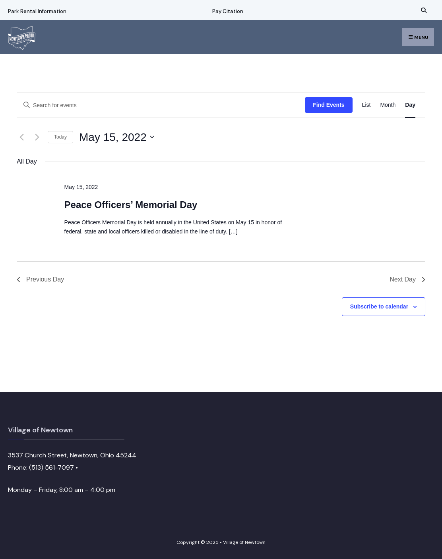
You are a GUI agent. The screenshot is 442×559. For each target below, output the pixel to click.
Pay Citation (227, 11)
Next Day (407, 279)
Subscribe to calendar (379, 306)
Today (60, 137)
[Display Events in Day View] (410, 105)
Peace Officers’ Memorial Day (131, 204)
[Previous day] (21, 137)
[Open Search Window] (422, 10)
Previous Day (40, 279)
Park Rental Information (37, 11)
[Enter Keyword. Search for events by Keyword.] (161, 105)
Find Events (328, 105)
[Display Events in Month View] (387, 105)
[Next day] (37, 137)
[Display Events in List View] (366, 105)
